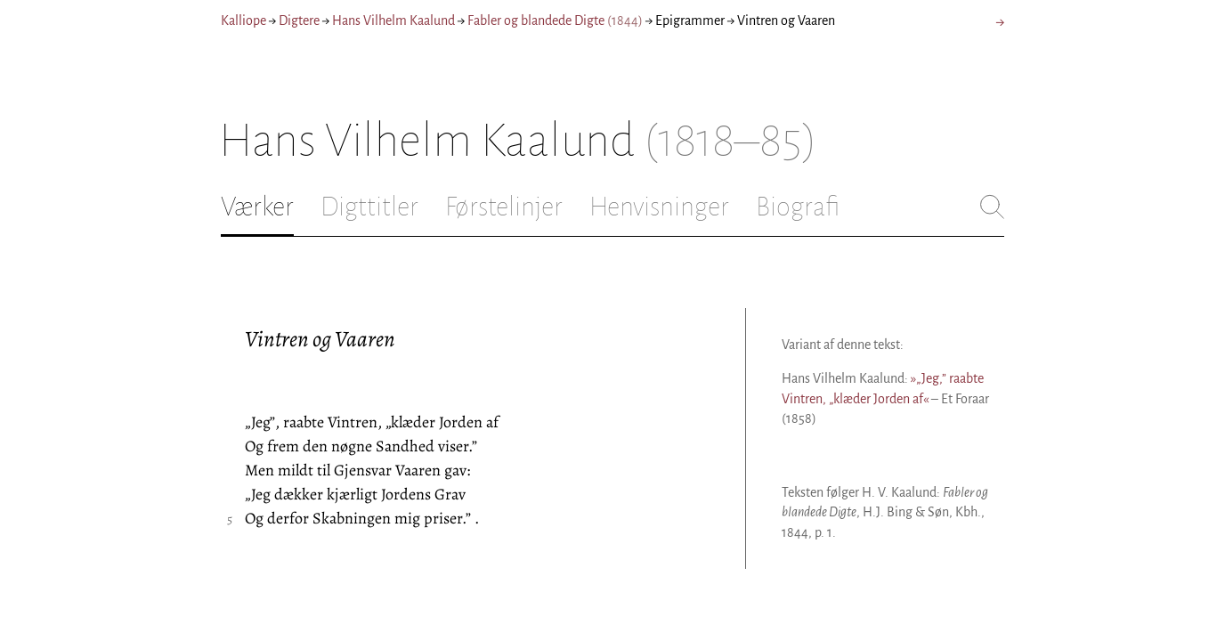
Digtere (299, 20)
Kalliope (243, 20)
